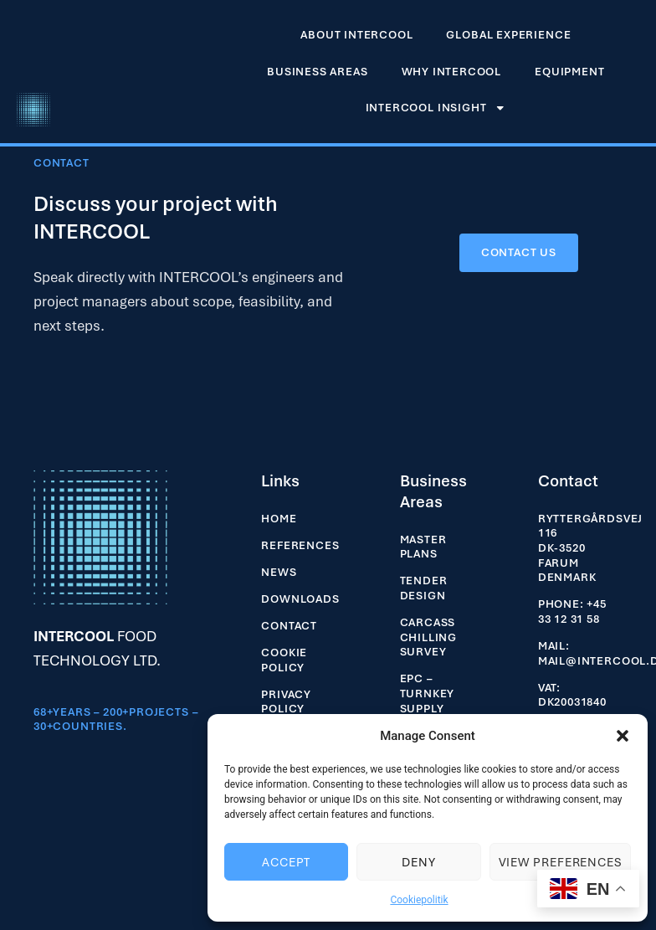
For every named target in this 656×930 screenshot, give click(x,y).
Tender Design (424, 588)
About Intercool (356, 35)
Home (278, 518)
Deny (419, 862)
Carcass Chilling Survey (429, 637)
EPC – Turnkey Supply (427, 693)
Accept (286, 862)
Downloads (300, 599)
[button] (622, 735)
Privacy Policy (286, 702)
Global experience (508, 35)
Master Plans (423, 547)
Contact (289, 626)
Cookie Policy (284, 660)
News (278, 572)
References (300, 545)
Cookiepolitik (419, 900)
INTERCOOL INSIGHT (436, 108)
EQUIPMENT (569, 71)
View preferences (560, 862)
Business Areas (317, 71)
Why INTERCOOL (452, 71)
